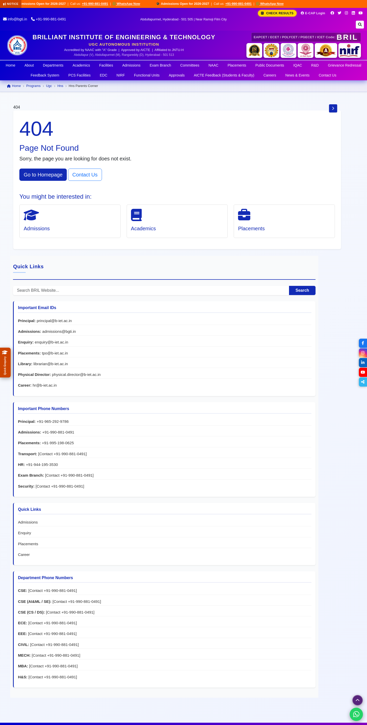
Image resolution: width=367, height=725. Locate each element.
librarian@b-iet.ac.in (313, 213)
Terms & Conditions (279, 718)
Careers (270, 75)
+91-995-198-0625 (321, 298)
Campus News (102, 681)
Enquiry (287, 399)
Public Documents (269, 65)
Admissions (131, 65)
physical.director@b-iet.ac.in (305, 229)
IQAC (297, 65)
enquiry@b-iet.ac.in (314, 192)
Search (338, 140)
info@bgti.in (15, 19)
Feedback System (45, 75)
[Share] (362, 382)
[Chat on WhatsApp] (356, 714)
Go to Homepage (43, 174)
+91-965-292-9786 (315, 276)
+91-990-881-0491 (100, 4)
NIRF (120, 75)
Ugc (49, 86)
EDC (104, 75)
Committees (189, 65)
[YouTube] (361, 13)
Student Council (139, 660)
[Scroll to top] (357, 700)
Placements (237, 65)
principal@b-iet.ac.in (317, 170)
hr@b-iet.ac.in (307, 240)
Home (10, 65)
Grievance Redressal (344, 65)
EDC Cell (133, 653)
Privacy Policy (313, 718)
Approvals (177, 75)
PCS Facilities (79, 75)
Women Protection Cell (146, 639)
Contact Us (327, 75)
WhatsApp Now (132, 4)
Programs (33, 86)
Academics (81, 65)
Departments (53, 65)
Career (287, 420)
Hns (60, 86)
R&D (315, 65)
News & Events (297, 75)
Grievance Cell (138, 624)
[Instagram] (346, 13)
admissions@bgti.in (322, 181)
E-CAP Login (313, 13)
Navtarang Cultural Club (147, 667)
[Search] (360, 25)
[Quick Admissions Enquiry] (5, 362)
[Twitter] (339, 13)
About (29, 65)
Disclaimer (339, 718)
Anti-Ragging (137, 632)
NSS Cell (133, 646)
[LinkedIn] (353, 13)
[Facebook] (332, 13)
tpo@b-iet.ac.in (318, 202)
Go (84, 684)
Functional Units (147, 75)
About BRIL (105, 629)
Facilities (106, 65)
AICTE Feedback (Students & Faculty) (224, 75)
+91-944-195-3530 (305, 325)
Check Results (277, 13)
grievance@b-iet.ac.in (329, 653)
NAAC (213, 65)
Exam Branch (160, 65)
